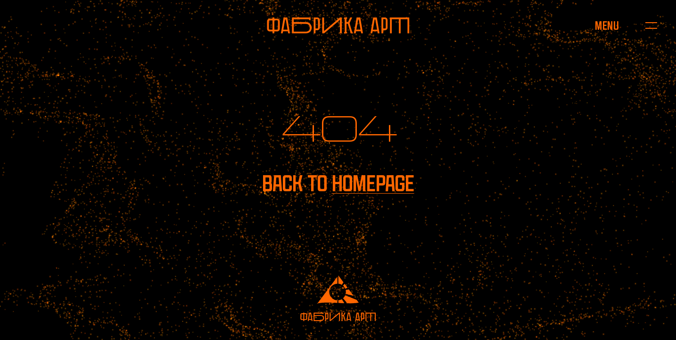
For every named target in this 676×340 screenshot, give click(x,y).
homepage (373, 183)
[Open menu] (606, 25)
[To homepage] (338, 25)
